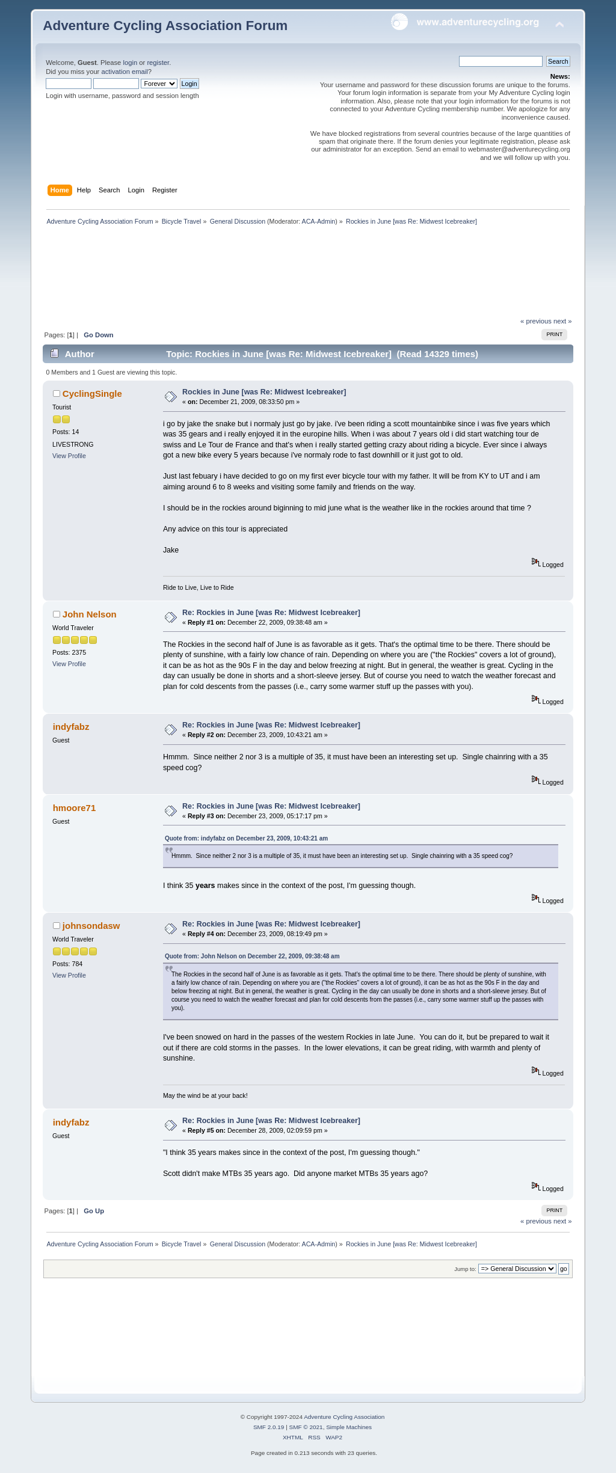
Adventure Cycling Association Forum (165, 25)
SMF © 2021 (306, 1427)
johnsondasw (91, 925)
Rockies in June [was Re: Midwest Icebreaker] (264, 392)
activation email (124, 71)
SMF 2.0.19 (269, 1427)
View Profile (69, 455)
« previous (536, 321)
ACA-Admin (319, 221)
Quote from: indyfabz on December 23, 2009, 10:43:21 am (246, 838)
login (130, 62)
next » (562, 321)
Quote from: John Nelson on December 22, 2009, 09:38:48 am (252, 956)
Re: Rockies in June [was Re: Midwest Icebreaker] (271, 612)
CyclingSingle (92, 393)
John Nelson (90, 614)
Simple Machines (349, 1427)
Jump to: (465, 1269)
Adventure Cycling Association (344, 1416)
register (158, 62)
